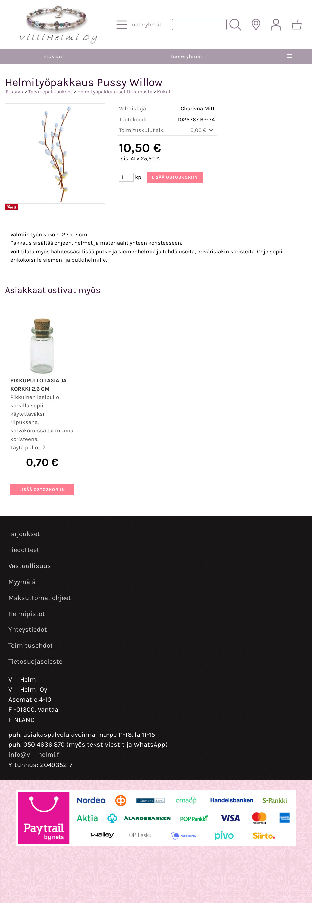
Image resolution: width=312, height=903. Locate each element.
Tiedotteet (23, 550)
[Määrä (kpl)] (126, 177)
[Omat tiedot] (276, 25)
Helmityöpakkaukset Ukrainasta (114, 92)
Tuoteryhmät (186, 56)
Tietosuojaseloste (35, 661)
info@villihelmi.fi (34, 754)
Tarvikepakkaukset (50, 92)
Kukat (164, 92)
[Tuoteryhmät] (139, 25)
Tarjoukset (24, 534)
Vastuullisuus (29, 566)
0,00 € (202, 130)
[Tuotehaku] (199, 24)
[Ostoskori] (297, 25)
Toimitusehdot (30, 645)
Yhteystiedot (27, 629)
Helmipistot (26, 614)
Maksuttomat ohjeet (39, 598)
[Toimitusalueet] (256, 25)
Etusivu (52, 56)
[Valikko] (289, 56)
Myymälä (22, 582)
